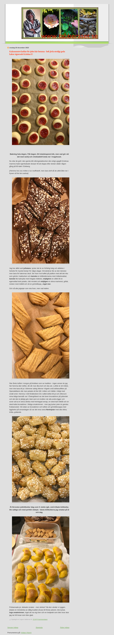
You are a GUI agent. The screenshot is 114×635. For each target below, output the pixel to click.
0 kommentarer (42, 619)
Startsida (39, 628)
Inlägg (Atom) (26, 633)
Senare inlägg (12, 628)
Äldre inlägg (64, 628)
